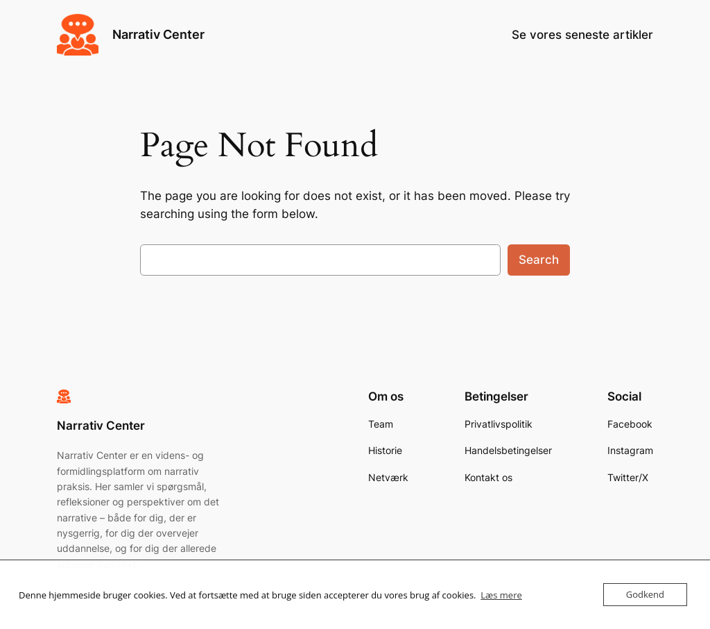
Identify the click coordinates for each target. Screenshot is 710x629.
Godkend (645, 594)
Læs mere (501, 595)
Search (539, 260)
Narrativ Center (158, 34)
